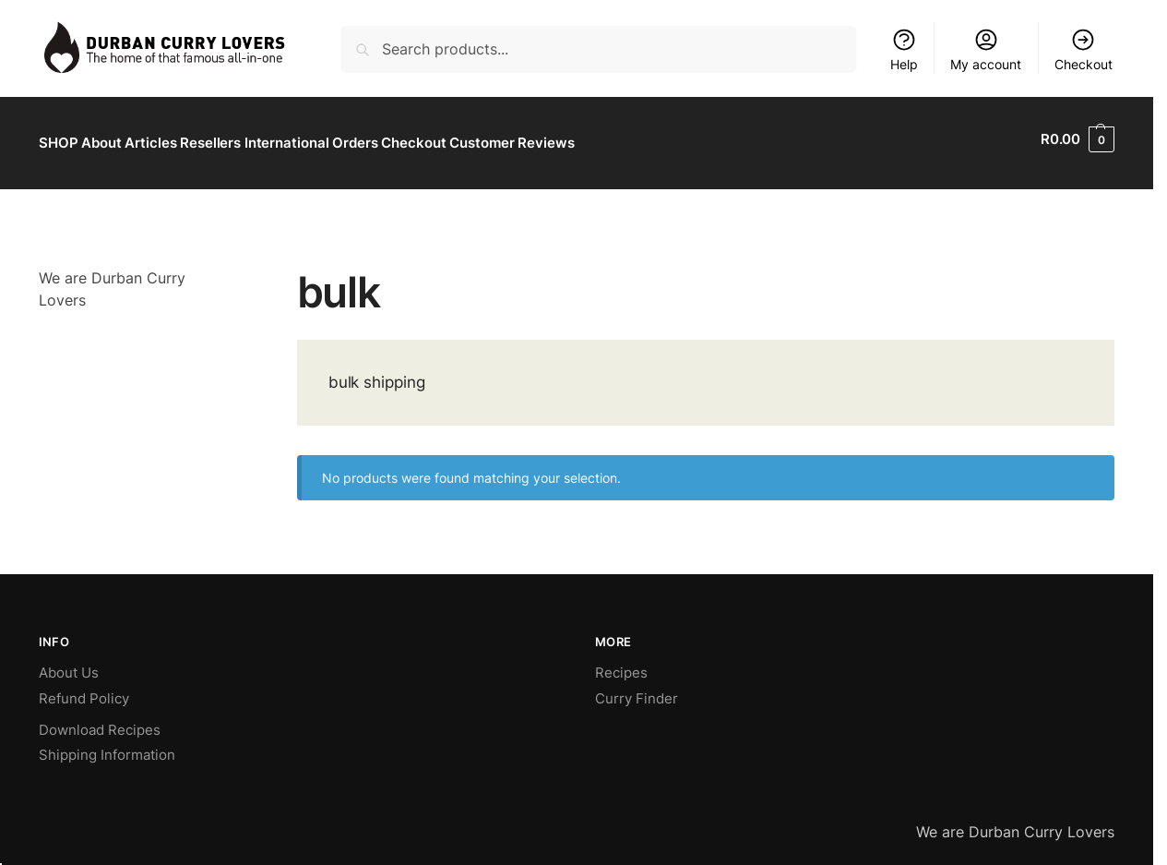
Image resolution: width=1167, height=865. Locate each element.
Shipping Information (107, 747)
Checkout (1083, 49)
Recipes (621, 665)
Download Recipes (100, 721)
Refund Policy (84, 690)
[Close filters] (226, 269)
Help (904, 49)
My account (985, 49)
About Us (69, 665)
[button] (1077, 139)
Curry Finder (636, 690)
